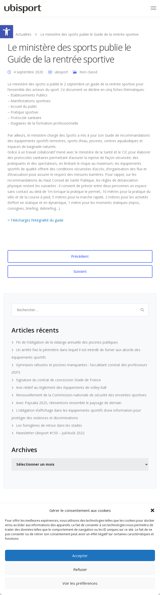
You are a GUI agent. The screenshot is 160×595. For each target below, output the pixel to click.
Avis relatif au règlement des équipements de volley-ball (61, 387)
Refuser (80, 569)
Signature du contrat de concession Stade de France (58, 379)
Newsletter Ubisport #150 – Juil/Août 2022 (50, 432)
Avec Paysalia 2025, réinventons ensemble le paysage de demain (68, 402)
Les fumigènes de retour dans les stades (49, 425)
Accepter (80, 555)
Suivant (80, 271)
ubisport (61, 72)
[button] (6, 31)
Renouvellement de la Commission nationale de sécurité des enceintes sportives (81, 395)
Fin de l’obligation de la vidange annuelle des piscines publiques (67, 342)
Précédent (80, 256)
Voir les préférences (80, 583)
